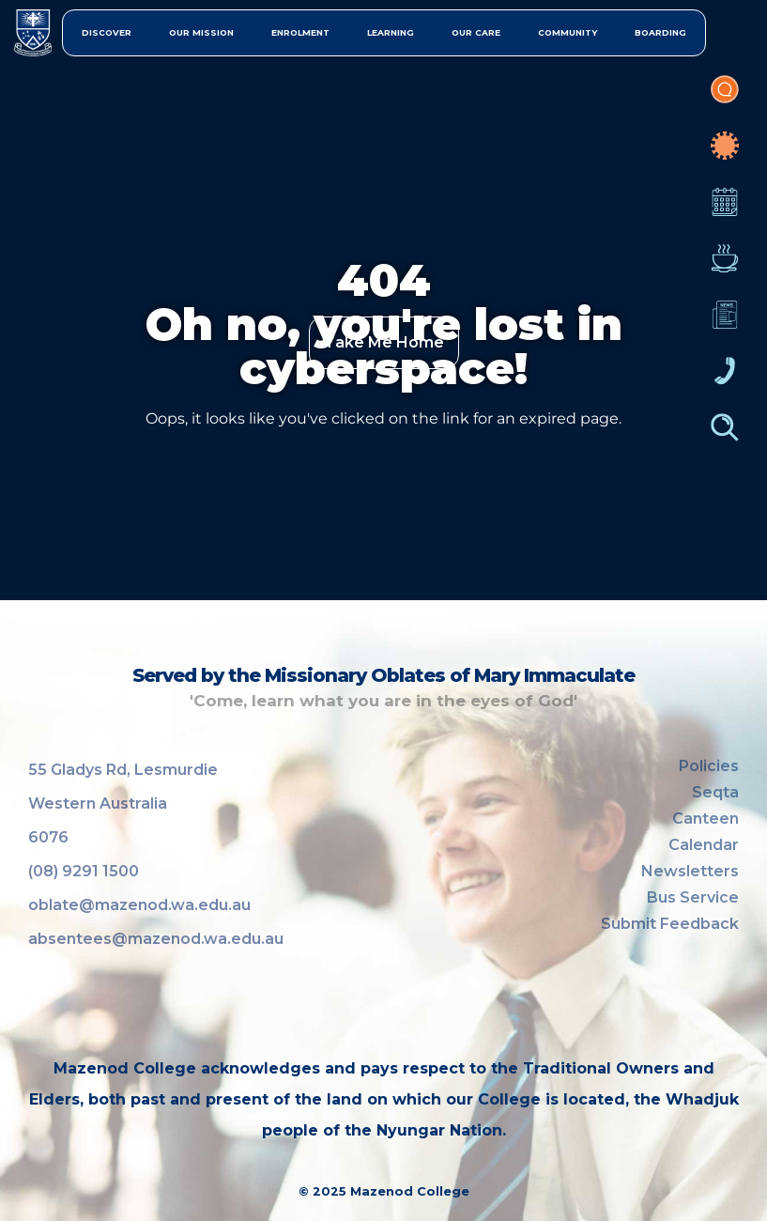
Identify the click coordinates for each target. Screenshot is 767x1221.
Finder (725, 436)
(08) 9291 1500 (83, 871)
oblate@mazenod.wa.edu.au (139, 905)
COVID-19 (725, 154)
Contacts (725, 380)
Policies (709, 766)
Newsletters (725, 324)
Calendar (725, 211)
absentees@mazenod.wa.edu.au (156, 939)
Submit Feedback (670, 924)
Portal (725, 98)
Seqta (715, 792)
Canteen (725, 267)
